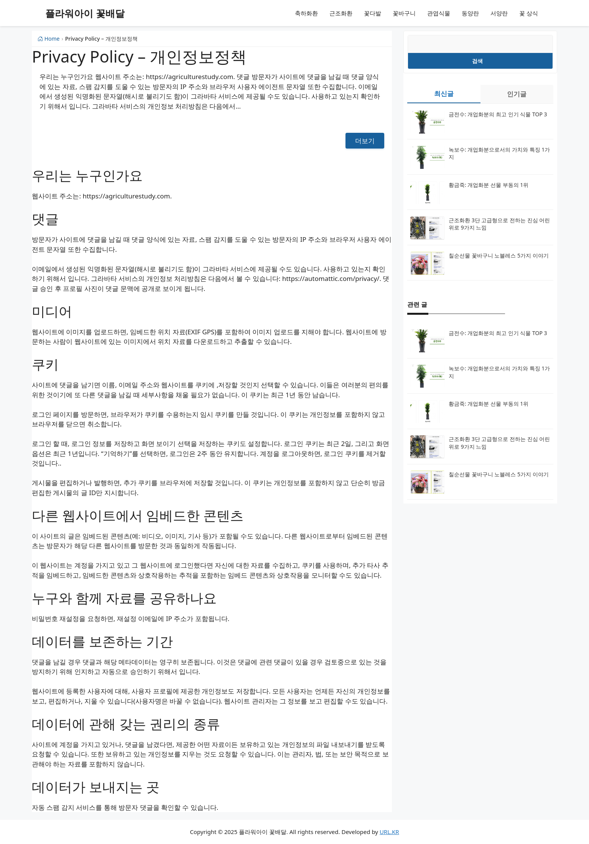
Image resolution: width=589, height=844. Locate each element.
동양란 (470, 13)
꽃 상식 (528, 13)
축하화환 (306, 13)
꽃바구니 (404, 13)
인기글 (516, 93)
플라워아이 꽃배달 (85, 13)
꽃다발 (372, 13)
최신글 (444, 93)
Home (48, 38)
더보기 (365, 140)
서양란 (499, 13)
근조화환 (340, 13)
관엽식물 (438, 13)
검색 (477, 60)
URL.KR (389, 832)
